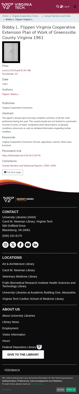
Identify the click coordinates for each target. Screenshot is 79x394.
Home (5, 16)
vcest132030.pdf (16, 70)
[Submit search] (57, 6)
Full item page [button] (12, 172)
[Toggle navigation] (75, 6)
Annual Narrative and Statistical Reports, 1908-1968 (58, 16)
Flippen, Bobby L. (10, 94)
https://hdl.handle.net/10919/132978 (21, 155)
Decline (60, 389)
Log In (66, 6)
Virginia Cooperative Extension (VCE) (26, 16)
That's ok (71, 389)
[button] (61, 6)
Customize (6, 389)
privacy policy (37, 384)
